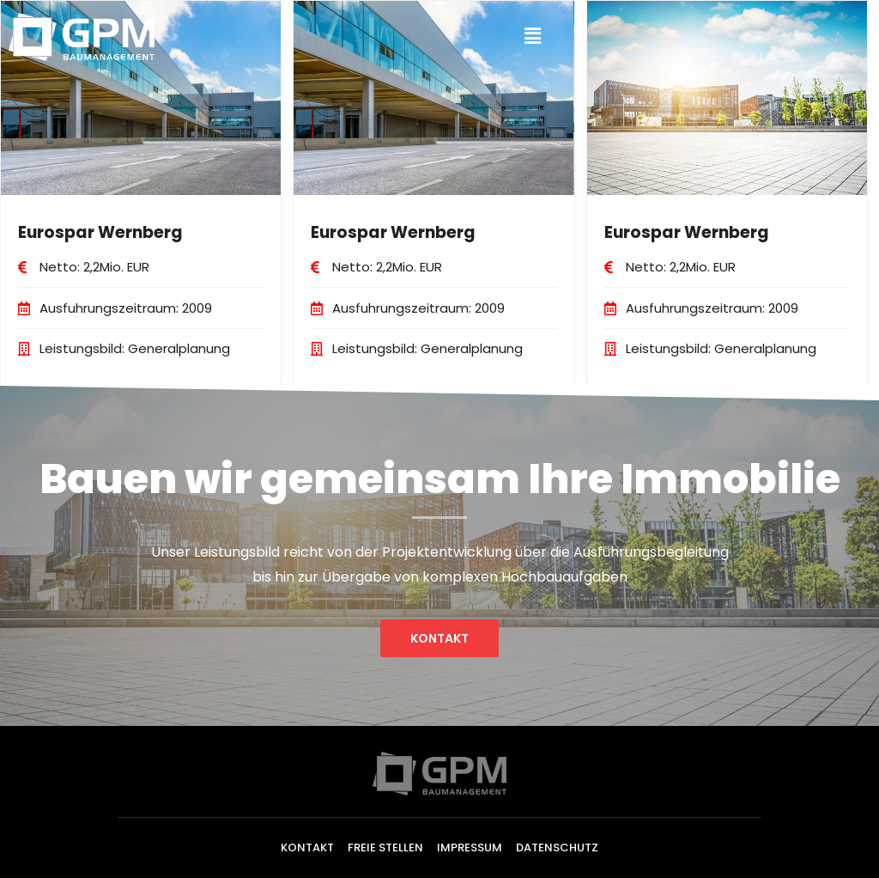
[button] (439, 638)
